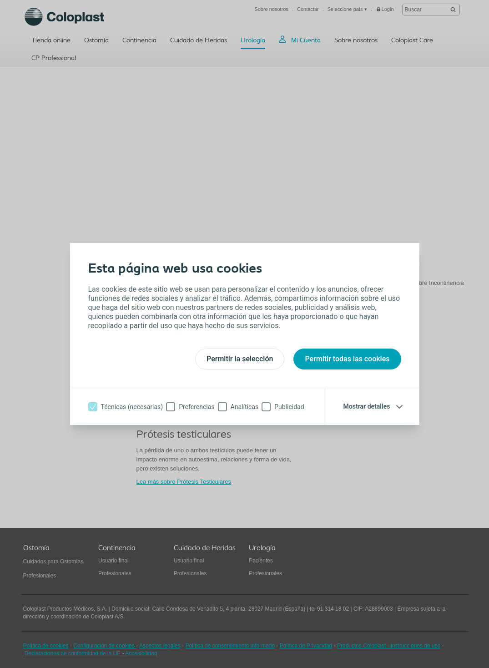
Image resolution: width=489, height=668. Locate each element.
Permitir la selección (240, 358)
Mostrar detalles (366, 406)
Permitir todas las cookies (347, 358)
